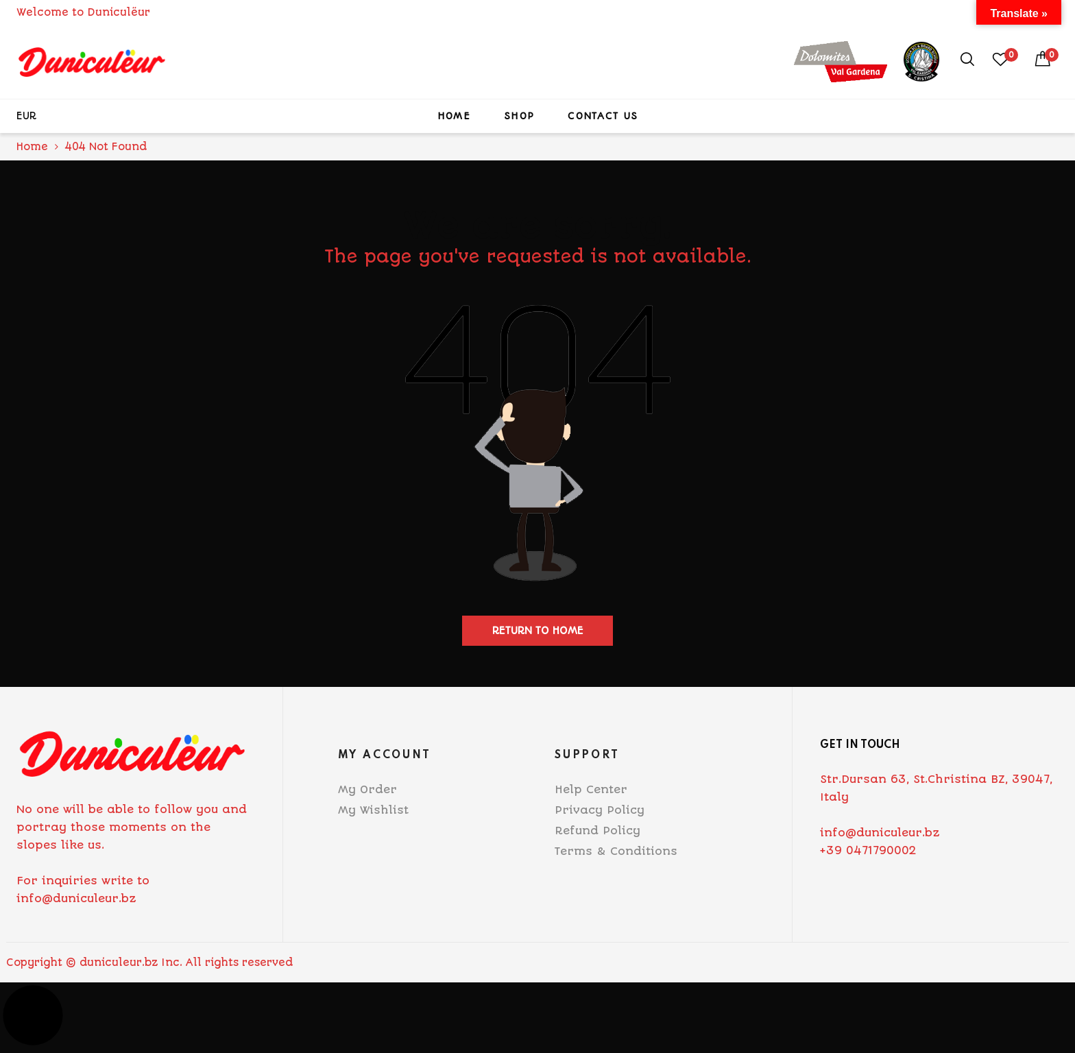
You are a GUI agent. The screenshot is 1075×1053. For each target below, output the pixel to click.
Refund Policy (597, 830)
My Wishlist (373, 809)
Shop (519, 115)
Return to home (537, 631)
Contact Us (603, 115)
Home (453, 115)
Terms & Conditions (616, 851)
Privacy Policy (599, 809)
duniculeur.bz (119, 962)
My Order (367, 789)
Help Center (591, 789)
